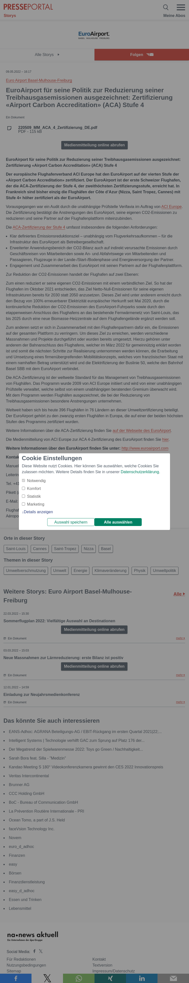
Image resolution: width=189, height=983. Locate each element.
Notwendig (36, 481)
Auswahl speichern (70, 522)
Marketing (35, 504)
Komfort (34, 488)
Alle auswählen (118, 522)
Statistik (34, 496)
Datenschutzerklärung (140, 472)
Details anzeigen (38, 512)
